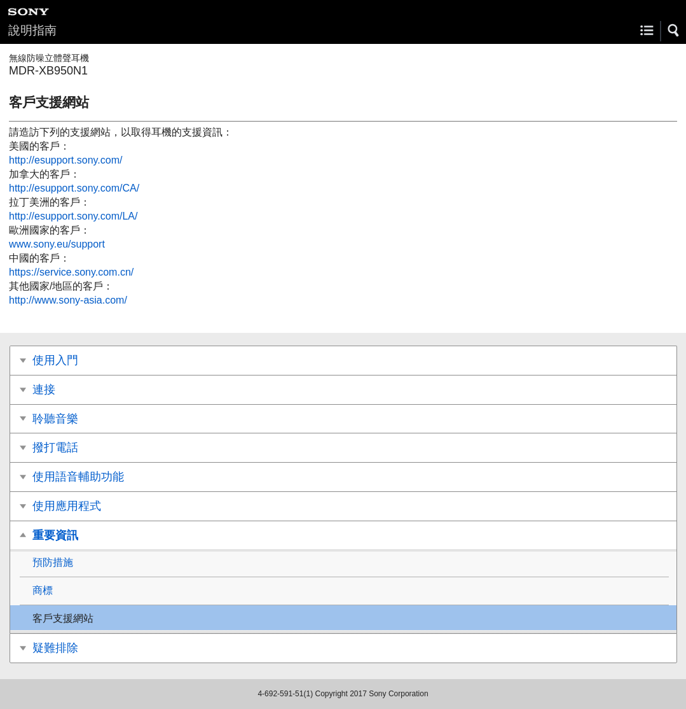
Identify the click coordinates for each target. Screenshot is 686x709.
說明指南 (32, 30)
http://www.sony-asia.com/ (68, 300)
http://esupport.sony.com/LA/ (73, 216)
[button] (674, 30)
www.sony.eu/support (57, 244)
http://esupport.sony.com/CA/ (74, 188)
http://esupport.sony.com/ (65, 160)
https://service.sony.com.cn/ (71, 272)
